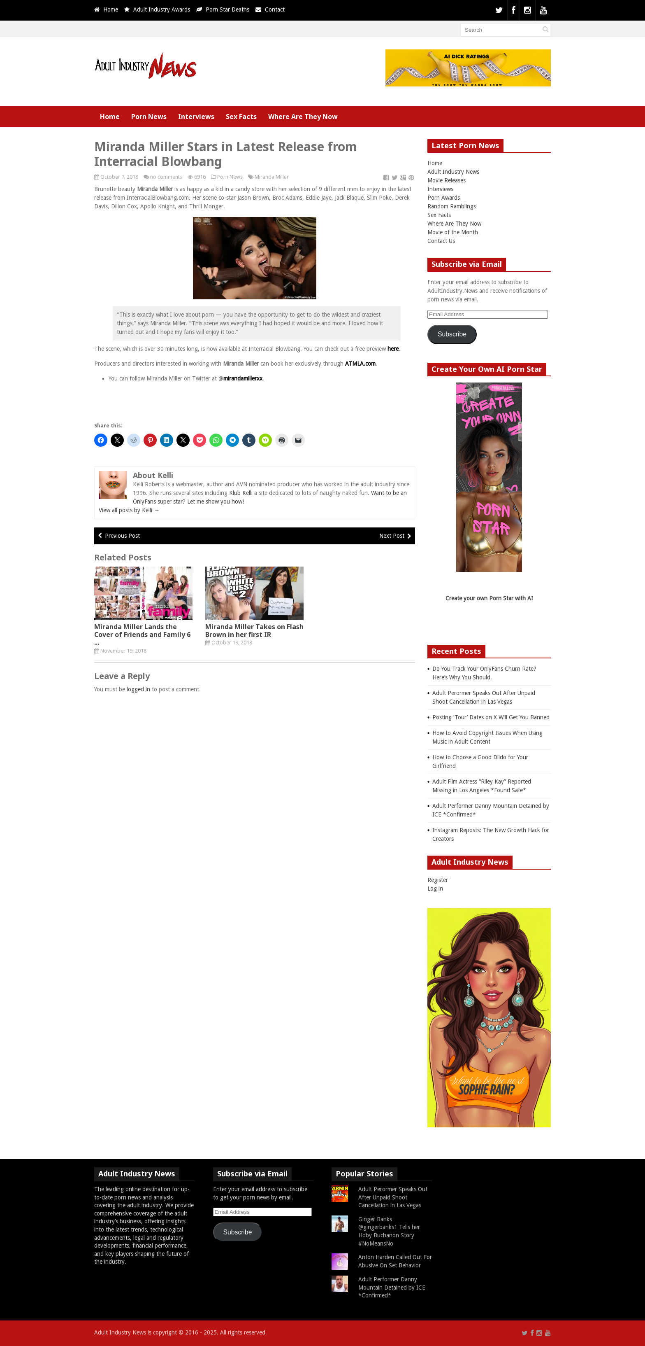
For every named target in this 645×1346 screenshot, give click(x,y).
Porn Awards (443, 197)
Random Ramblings (451, 206)
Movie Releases (446, 180)
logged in (138, 689)
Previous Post (122, 535)
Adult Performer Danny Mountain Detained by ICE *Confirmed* (391, 1287)
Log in (435, 888)
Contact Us (441, 241)
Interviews (196, 116)
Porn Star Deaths (227, 9)
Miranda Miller (272, 177)
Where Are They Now (303, 116)
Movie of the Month (452, 232)
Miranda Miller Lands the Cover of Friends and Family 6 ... (142, 634)
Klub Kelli (241, 493)
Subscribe (452, 334)
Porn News (149, 116)
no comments (166, 177)
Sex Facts (241, 116)
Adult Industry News (453, 171)
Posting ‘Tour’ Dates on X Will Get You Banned (491, 717)
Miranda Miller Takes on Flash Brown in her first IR (254, 630)
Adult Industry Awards (161, 9)
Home (110, 9)
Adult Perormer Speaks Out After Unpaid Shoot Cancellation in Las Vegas (392, 1197)
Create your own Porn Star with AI (489, 598)
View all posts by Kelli (129, 510)
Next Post (391, 535)
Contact (275, 9)
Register (437, 880)
